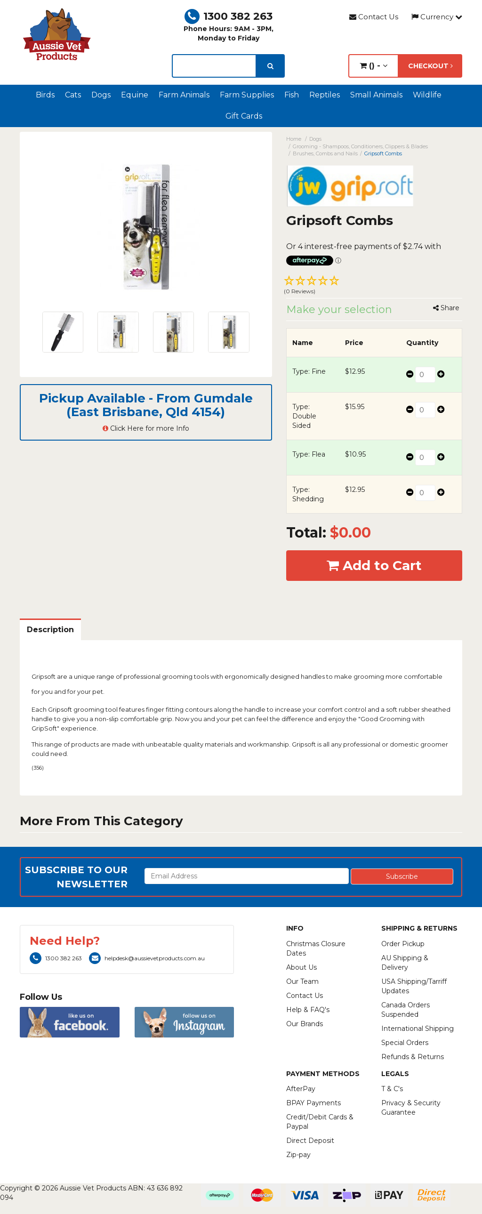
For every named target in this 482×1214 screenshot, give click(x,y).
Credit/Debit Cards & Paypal (319, 1122)
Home (293, 139)
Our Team (302, 981)
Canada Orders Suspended (405, 1010)
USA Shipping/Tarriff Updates (414, 986)
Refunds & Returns (412, 1057)
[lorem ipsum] (214, 66)
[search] (270, 66)
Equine (134, 94)
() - (373, 65)
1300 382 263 (229, 16)
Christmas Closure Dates (315, 948)
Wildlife (427, 94)
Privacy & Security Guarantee (411, 1108)
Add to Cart (374, 565)
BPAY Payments (313, 1103)
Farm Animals (184, 94)
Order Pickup (403, 944)
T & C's (392, 1089)
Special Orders (404, 1042)
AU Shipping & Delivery (404, 963)
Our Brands (304, 1024)
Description (50, 629)
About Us (301, 967)
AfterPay (300, 1089)
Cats (73, 94)
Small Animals (376, 94)
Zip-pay (298, 1154)
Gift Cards (243, 116)
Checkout (430, 66)
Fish (291, 94)
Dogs (101, 94)
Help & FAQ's (307, 1009)
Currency (436, 16)
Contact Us (373, 16)
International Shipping (417, 1028)
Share (446, 308)
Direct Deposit (310, 1140)
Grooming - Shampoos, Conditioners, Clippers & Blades (360, 146)
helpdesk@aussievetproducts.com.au (147, 958)
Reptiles (324, 94)
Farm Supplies (247, 94)
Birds (45, 94)
